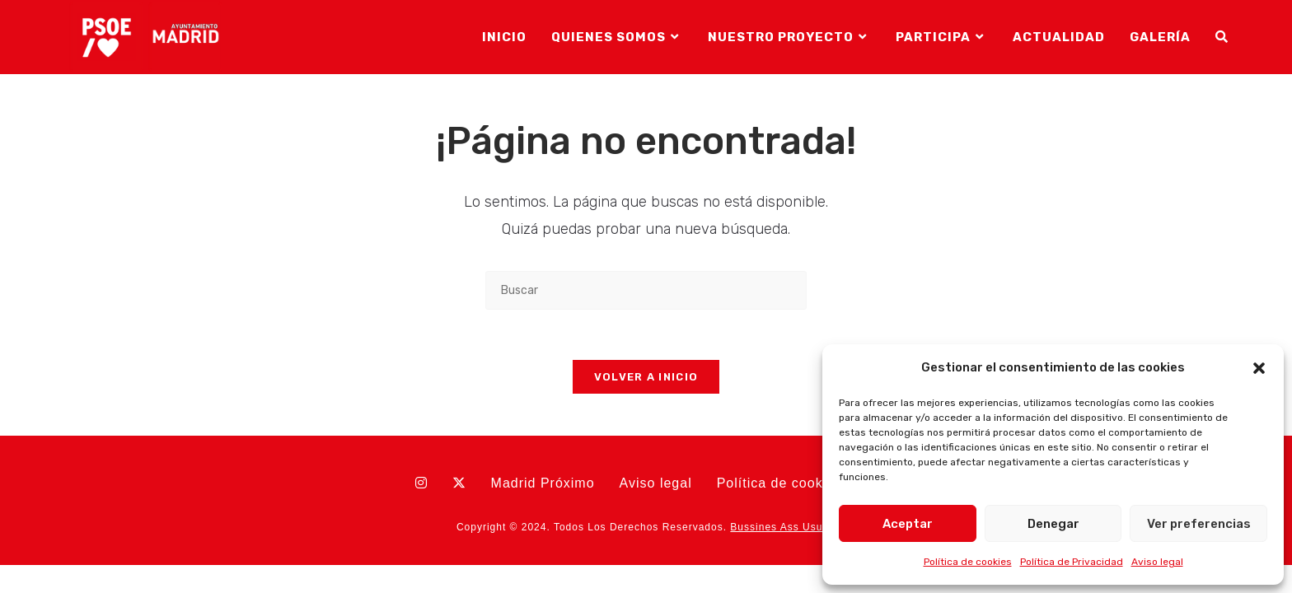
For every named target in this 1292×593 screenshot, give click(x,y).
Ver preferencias (1199, 523)
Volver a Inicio (646, 377)
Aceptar (907, 523)
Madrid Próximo (543, 483)
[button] (1259, 368)
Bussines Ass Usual (780, 527)
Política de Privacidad (1071, 561)
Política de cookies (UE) (797, 483)
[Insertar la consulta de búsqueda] (646, 290)
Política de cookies (968, 561)
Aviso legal (1157, 561)
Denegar (1053, 523)
